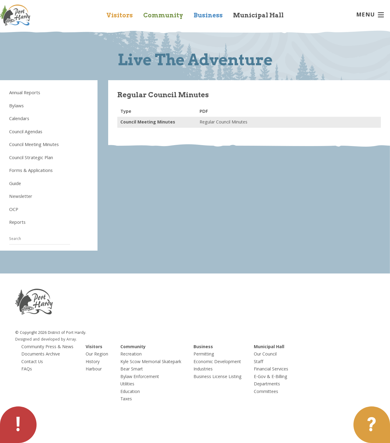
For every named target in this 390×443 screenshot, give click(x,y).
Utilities (127, 384)
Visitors (119, 15)
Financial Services (271, 369)
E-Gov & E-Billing (270, 377)
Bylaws (16, 106)
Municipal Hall (258, 15)
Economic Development (217, 362)
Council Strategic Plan (31, 158)
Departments (267, 384)
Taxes (126, 399)
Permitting (203, 354)
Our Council (265, 354)
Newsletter (20, 197)
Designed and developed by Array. (46, 340)
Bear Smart (131, 369)
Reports (17, 223)
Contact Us (32, 362)
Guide (15, 184)
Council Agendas (25, 132)
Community (163, 15)
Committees (266, 392)
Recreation (131, 354)
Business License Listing (217, 377)
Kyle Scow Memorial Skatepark (150, 362)
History (93, 362)
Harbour (94, 369)
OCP (13, 210)
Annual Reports (24, 93)
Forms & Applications (31, 171)
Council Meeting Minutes (34, 145)
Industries (203, 369)
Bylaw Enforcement (139, 377)
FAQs (26, 369)
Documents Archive (40, 354)
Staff (258, 362)
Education (130, 392)
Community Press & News (47, 347)
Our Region (97, 354)
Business (208, 15)
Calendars (19, 119)
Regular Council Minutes (223, 122)
